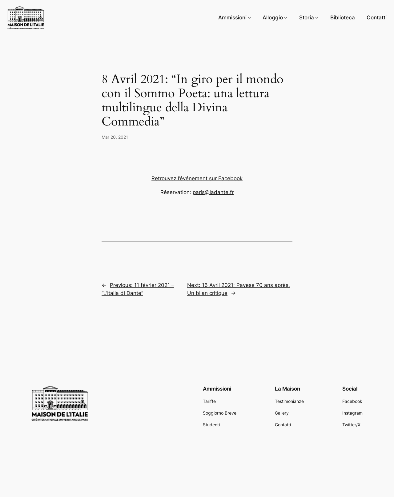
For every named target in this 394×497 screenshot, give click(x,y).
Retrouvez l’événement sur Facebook (197, 178)
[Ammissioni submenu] (249, 17)
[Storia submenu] (316, 17)
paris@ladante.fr (213, 192)
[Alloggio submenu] (285, 17)
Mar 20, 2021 (115, 137)
